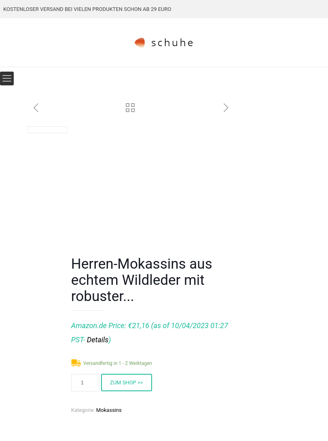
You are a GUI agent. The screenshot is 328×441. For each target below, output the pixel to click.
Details (97, 339)
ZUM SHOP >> (126, 383)
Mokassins (109, 410)
